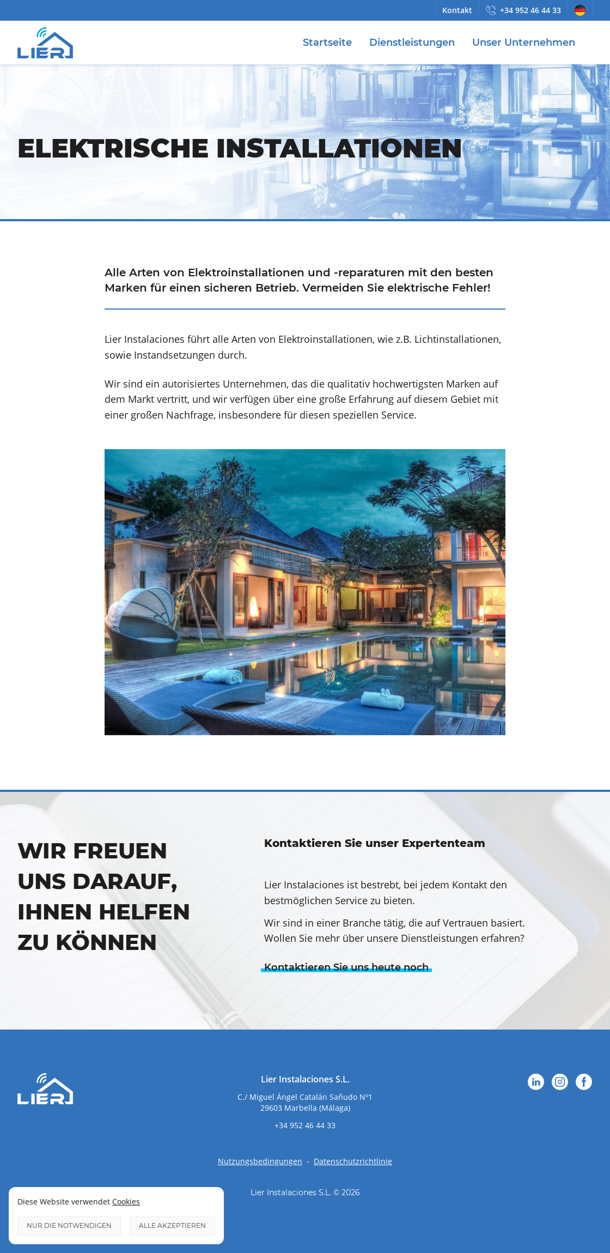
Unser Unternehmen (523, 43)
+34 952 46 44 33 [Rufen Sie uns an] (530, 10)
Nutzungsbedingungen (260, 1161)
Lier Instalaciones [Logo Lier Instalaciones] (45, 1089)
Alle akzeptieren (172, 1225)
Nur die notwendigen (69, 1225)
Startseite (327, 43)
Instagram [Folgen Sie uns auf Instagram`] (560, 1082)
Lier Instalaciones (45, 42)
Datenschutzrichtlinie (353, 1161)
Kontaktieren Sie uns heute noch (346, 967)
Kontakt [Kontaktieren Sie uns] (457, 10)
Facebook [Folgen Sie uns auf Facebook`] (584, 1082)
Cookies (126, 1201)
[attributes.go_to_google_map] (305, 1102)
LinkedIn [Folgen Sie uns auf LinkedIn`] (536, 1082)
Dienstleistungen (412, 43)
